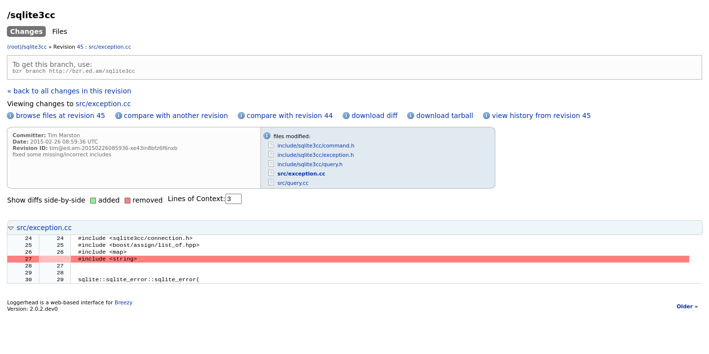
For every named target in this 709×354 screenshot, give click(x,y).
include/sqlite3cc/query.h (309, 166)
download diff (374, 117)
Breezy (123, 311)
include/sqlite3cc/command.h (315, 147)
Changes (26, 31)
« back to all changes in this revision (69, 92)
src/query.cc (292, 184)
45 (80, 47)
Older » (687, 315)
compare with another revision (176, 117)
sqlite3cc (35, 47)
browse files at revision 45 (60, 117)
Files (59, 31)
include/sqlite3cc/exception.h (315, 156)
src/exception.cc (110, 47)
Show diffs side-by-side (46, 202)
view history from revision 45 (541, 117)
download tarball (444, 117)
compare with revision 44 (290, 117)
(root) (14, 47)
